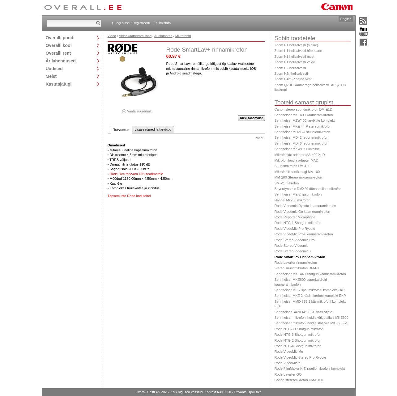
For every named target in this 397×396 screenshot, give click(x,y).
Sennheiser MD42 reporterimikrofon (301, 137)
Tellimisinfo (162, 23)
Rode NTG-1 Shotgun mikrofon (298, 223)
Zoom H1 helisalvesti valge (295, 62)
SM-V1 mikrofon (287, 183)
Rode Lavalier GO (288, 374)
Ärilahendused (61, 60)
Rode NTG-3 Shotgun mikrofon (298, 334)
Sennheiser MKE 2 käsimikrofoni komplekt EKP (310, 295)
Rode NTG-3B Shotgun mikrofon (299, 329)
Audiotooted (163, 36)
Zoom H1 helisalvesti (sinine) (296, 45)
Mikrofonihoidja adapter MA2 (296, 160)
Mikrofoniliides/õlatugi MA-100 (297, 172)
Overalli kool (59, 45)
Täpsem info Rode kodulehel (129, 196)
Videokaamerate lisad (135, 36)
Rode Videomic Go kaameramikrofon (302, 211)
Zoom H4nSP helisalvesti (294, 79)
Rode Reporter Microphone (295, 217)
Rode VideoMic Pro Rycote (295, 228)
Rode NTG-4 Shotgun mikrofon (298, 346)
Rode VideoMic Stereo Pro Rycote (300, 357)
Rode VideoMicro (288, 363)
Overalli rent (58, 53)
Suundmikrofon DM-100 (292, 166)
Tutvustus (121, 130)
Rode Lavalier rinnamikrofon (296, 262)
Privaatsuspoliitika (248, 392)
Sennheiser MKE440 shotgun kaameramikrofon (310, 274)
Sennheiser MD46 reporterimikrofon (301, 143)
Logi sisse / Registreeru (132, 23)
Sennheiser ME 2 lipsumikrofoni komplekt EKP (310, 290)
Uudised (54, 68)
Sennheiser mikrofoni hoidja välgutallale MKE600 (311, 317)
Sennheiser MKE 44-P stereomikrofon (303, 126)
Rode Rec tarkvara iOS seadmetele (136, 174)
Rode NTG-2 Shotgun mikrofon (298, 340)
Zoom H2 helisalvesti (290, 68)
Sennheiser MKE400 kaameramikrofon (304, 115)
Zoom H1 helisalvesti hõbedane (298, 51)
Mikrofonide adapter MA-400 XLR (300, 155)
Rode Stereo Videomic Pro (295, 240)
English (345, 19)
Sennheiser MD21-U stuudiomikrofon (302, 132)
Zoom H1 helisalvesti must (294, 56)
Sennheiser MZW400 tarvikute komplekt (305, 120)
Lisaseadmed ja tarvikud (152, 129)
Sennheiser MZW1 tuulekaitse (297, 149)
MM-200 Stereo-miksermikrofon (298, 177)
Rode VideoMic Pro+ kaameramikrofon (304, 234)
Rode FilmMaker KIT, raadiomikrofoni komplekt (310, 368)
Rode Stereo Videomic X (293, 251)
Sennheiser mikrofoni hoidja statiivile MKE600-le (311, 323)
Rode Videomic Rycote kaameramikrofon (305, 206)
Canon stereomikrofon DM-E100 (299, 380)
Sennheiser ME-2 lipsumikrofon (298, 194)
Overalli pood (59, 37)
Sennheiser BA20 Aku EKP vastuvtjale (303, 312)
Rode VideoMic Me (289, 351)
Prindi (258, 138)
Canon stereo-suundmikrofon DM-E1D (303, 109)
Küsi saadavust (251, 118)
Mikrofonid (183, 36)
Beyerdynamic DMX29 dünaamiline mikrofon (308, 189)
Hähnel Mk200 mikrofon (292, 200)
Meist (51, 76)
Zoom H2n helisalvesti (291, 73)
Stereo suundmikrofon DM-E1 (297, 268)
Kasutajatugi (59, 84)
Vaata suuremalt (137, 109)
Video (112, 36)
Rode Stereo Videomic (292, 245)
